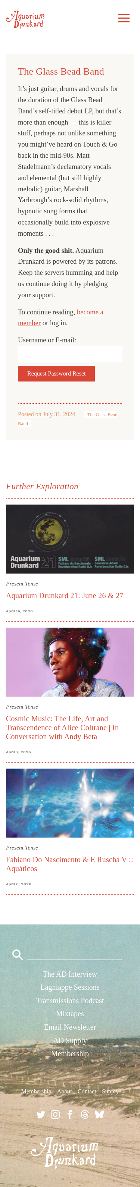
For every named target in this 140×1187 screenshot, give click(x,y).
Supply (110, 1091)
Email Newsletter (70, 1027)
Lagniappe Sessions (69, 987)
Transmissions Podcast (70, 1000)
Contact (87, 1091)
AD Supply (70, 1040)
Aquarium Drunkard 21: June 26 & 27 (65, 595)
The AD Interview (70, 974)
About (64, 1091)
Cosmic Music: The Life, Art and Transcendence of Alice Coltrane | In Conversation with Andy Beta (62, 728)
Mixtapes (70, 1013)
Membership (70, 1053)
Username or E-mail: (47, 340)
